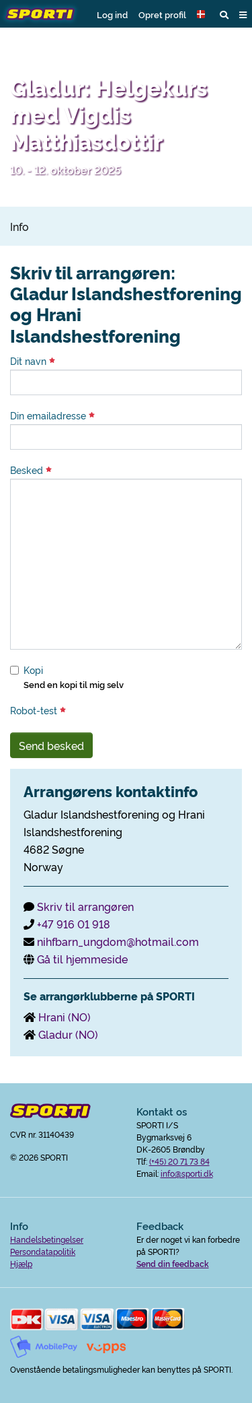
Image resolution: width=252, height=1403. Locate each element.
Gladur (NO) (68, 1034)
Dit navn (32, 361)
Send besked (51, 745)
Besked (31, 470)
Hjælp (21, 1263)
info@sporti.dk (187, 1173)
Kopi (33, 670)
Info (19, 226)
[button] (203, 14)
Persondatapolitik (42, 1251)
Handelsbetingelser (46, 1239)
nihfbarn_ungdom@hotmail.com (118, 941)
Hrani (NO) (64, 1016)
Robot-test (38, 710)
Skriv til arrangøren (85, 906)
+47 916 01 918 (73, 923)
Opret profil (162, 14)
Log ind (112, 14)
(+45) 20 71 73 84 (179, 1161)
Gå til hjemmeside (82, 958)
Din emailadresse (52, 415)
